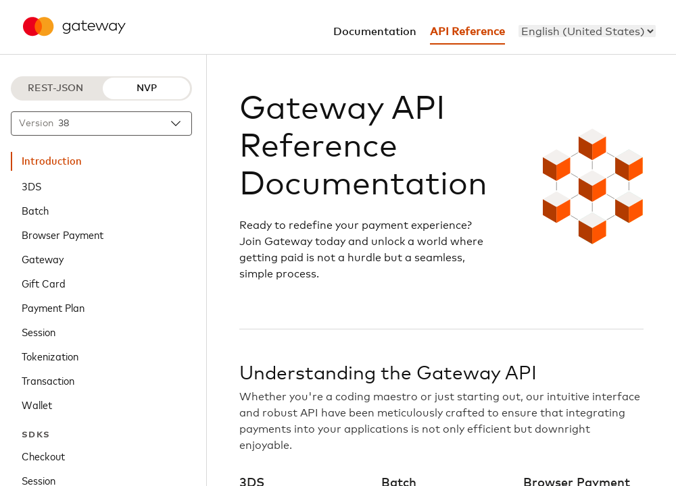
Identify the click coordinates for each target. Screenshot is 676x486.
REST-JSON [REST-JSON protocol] (55, 88)
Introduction (52, 161)
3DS (31, 185)
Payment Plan (53, 307)
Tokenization (50, 355)
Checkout (43, 455)
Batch (35, 209)
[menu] (587, 31)
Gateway (43, 258)
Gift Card (44, 282)
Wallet (37, 404)
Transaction (48, 380)
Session (38, 331)
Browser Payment (62, 234)
